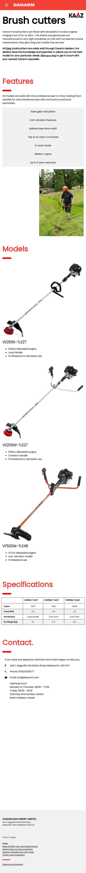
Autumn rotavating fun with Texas (18, 852)
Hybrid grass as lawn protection (17, 849)
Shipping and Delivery (12, 864)
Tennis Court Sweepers (13, 855)
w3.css (13, 837)
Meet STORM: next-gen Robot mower (20, 846)
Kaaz (8, 48)
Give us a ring (48, 55)
